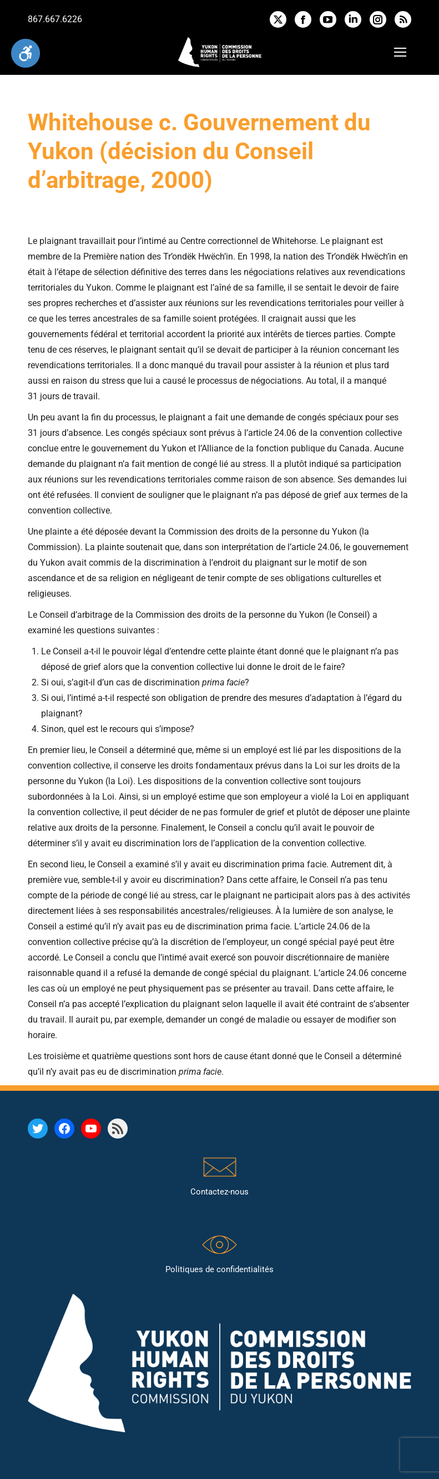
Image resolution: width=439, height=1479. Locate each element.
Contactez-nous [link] (219, 1192)
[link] (25, 53)
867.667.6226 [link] (55, 19)
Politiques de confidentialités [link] (219, 1269)
